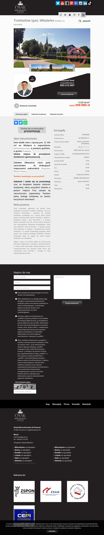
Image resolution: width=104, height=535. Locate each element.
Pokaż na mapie (79, 14)
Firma (66, 404)
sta (81, 3)
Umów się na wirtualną (32, 130)
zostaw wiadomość (67, 94)
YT (62, 3)
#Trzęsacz (23, 171)
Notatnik (86, 404)
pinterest (71, 3)
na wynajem (25, 447)
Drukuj (65, 14)
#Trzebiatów (26, 151)
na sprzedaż (65, 447)
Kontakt (76, 404)
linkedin (85, 3)
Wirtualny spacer (74, 14)
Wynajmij (56, 404)
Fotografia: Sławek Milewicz (23, 443)
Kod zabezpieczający (22, 382)
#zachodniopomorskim (22, 148)
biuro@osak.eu (22, 437)
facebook (67, 3)
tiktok (90, 3)
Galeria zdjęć (83, 14)
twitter (58, 3)
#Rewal (16, 171)
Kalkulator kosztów (56, 114)
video (69, 14)
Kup (48, 404)
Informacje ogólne (21, 114)
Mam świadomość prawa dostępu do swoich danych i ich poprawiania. (31, 294)
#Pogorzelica (45, 168)
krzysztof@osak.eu (67, 83)
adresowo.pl (31, 463)
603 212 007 (67, 85)
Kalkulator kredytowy (38, 114)
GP (76, 3)
